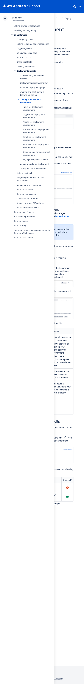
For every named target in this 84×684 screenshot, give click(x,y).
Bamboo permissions (26, 194)
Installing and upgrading (25, 30)
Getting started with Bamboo (27, 26)
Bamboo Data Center (23, 237)
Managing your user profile (29, 185)
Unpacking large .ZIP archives (30, 203)
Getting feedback (24, 173)
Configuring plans (25, 39)
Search (74, 6)
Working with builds (26, 66)
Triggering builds (24, 48)
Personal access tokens (28, 207)
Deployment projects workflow (34, 83)
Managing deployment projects (34, 159)
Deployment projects (26, 71)
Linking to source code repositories (33, 44)
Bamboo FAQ (20, 225)
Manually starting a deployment (34, 164)
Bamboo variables (25, 189)
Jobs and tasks (24, 57)
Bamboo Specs (21, 221)
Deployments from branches (33, 168)
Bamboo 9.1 (17, 18)
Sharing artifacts (24, 62)
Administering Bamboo (24, 216)
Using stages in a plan (27, 53)
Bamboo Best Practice (24, 212)
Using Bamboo (20, 35)
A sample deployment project (33, 87)
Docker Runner (62, 216)
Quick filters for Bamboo (28, 198)
